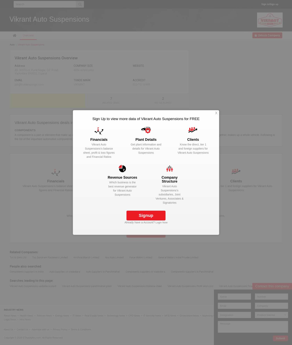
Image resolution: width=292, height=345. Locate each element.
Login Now (161, 222)
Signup (146, 215)
